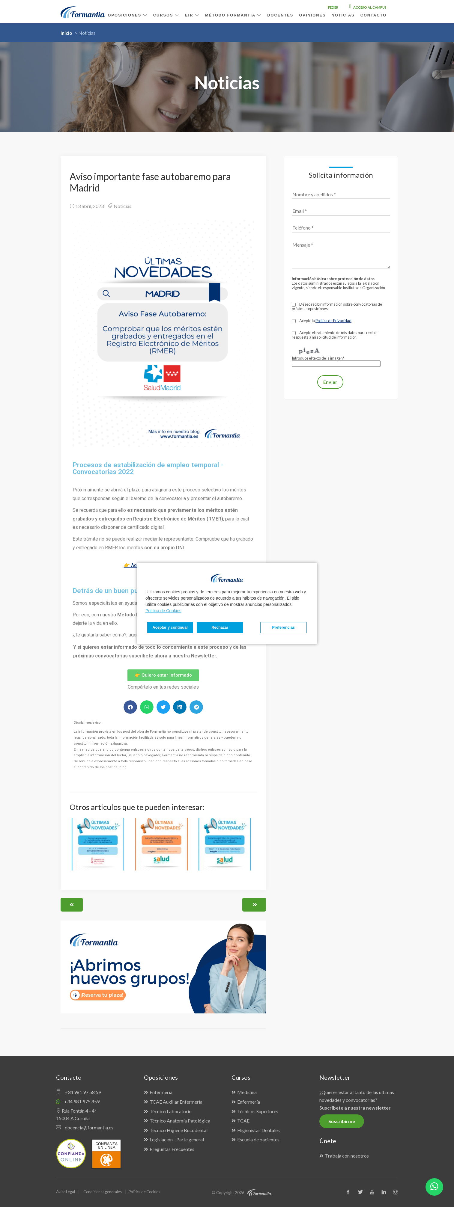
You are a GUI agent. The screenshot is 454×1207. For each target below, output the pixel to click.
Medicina (247, 1092)
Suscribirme (341, 1121)
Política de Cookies (163, 610)
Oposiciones (128, 15)
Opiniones (312, 15)
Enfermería (161, 1092)
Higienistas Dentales (258, 1130)
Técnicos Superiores (257, 1111)
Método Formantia (233, 15)
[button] (130, 707)
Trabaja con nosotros (347, 1155)
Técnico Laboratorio (171, 1111)
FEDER (333, 7)
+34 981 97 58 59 (78, 1092)
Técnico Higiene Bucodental (179, 1130)
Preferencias (166, 627)
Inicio (66, 33)
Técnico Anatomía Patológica (180, 1120)
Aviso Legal (66, 1191)
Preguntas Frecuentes (172, 1149)
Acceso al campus (368, 7)
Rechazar (212, 627)
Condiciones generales (103, 1191)
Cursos (166, 15)
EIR (192, 15)
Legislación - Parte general (177, 1139)
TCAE (243, 1120)
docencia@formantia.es (84, 1127)
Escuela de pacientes (258, 1139)
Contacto (373, 15)
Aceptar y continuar (284, 627)
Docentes (280, 15)
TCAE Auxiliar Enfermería (176, 1102)
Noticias (122, 206)
